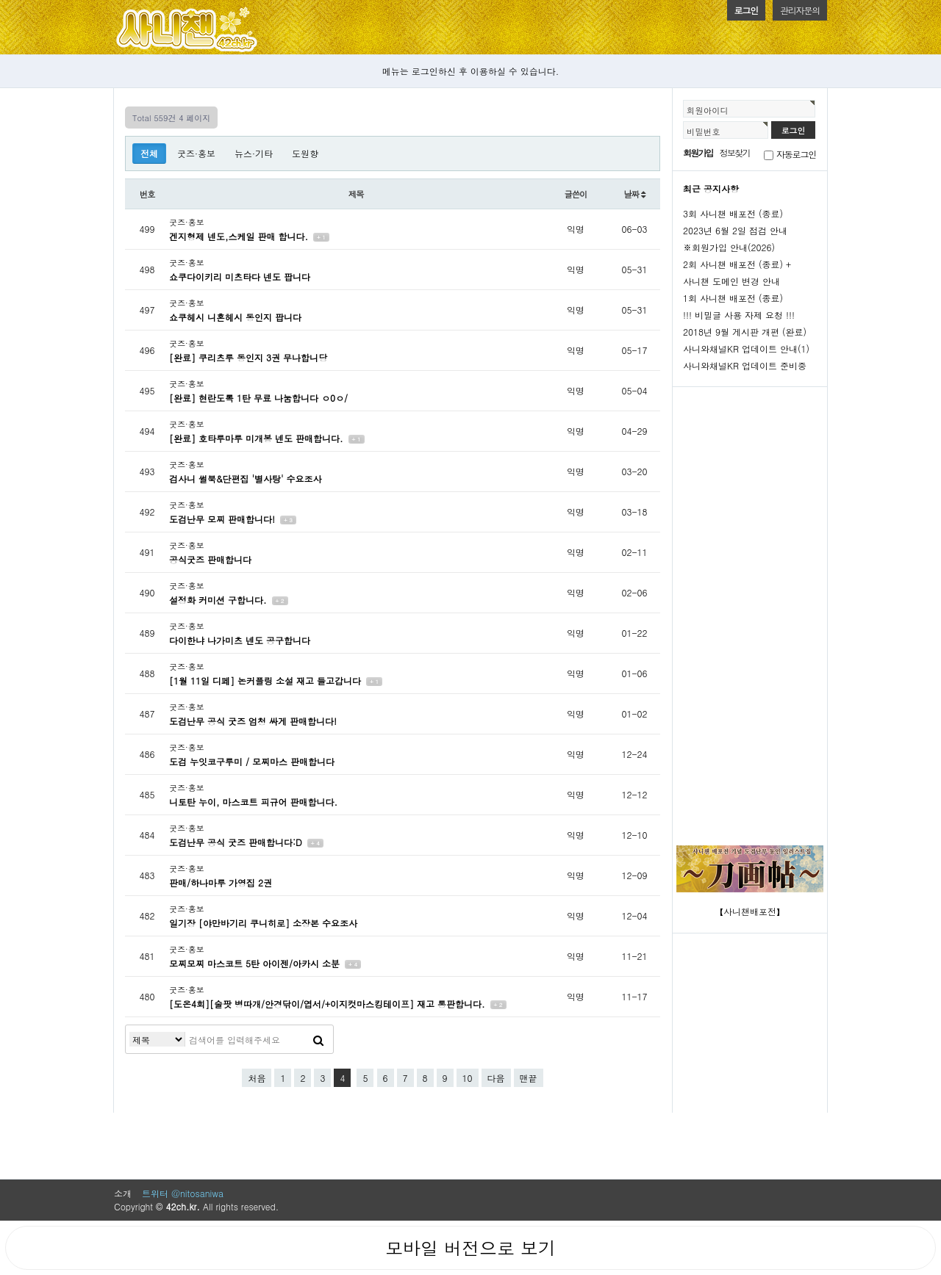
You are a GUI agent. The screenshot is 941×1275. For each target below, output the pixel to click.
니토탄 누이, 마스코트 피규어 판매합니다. (253, 801)
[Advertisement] (749, 610)
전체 (149, 153)
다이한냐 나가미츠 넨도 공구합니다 (239, 640)
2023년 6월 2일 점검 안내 (735, 230)
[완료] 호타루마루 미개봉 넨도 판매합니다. (257, 438)
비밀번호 (703, 131)
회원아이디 (708, 110)
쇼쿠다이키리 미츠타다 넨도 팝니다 (239, 276)
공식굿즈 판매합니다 (210, 559)
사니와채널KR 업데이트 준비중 (744, 365)
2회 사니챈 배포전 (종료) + (737, 264)
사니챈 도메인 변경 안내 (731, 281)
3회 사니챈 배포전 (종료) (733, 213)
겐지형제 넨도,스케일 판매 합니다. (240, 236)
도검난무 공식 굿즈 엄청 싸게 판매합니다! (253, 721)
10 (467, 1078)
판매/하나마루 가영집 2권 (220, 882)
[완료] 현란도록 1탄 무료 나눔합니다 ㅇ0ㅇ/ (258, 397)
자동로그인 (796, 154)
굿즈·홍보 (196, 153)
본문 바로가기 (0, 0)
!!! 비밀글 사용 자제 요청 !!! (739, 314)
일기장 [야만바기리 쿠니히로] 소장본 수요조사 (263, 923)
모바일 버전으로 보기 (470, 1247)
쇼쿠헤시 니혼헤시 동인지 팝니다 (235, 317)
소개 (123, 1193)
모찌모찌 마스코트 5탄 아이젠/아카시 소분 (256, 963)
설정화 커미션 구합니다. (219, 599)
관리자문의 (800, 10)
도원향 (305, 153)
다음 (496, 1078)
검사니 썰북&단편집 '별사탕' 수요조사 (245, 478)
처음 (256, 1078)
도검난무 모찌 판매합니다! (223, 519)
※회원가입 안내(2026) (729, 247)
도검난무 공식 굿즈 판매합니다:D (237, 842)
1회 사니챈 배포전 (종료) (733, 298)
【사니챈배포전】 (750, 911)
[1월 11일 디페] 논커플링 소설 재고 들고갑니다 (266, 680)
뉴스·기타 (254, 153)
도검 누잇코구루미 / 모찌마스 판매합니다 (251, 761)
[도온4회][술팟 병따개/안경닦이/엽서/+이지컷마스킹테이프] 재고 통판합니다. (328, 1003)
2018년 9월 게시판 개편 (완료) (744, 331)
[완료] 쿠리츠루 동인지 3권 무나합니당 (248, 357)
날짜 (634, 194)
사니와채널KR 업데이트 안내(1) (746, 348)
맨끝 (528, 1078)
